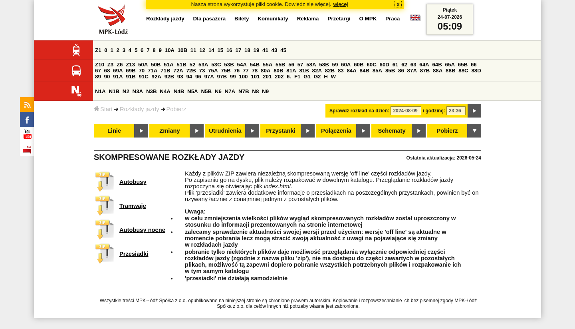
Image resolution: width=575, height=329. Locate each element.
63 (413, 65)
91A (118, 77)
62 (404, 65)
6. (289, 77)
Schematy (391, 131)
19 (257, 50)
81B (304, 71)
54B (255, 65)
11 (193, 50)
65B (463, 65)
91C (143, 77)
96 (198, 77)
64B (437, 65)
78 (255, 71)
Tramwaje (132, 206)
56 (291, 65)
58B (324, 65)
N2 (126, 91)
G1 (307, 77)
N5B (206, 91)
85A (377, 71)
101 (255, 77)
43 (275, 50)
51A (168, 65)
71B (165, 71)
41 (265, 50)
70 (142, 71)
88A (437, 71)
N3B (151, 91)
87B (425, 71)
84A (351, 71)
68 (107, 71)
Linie (114, 131)
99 (233, 77)
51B (181, 65)
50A (143, 65)
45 (283, 50)
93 (180, 77)
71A (152, 71)
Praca (392, 19)
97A (209, 77)
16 (229, 50)
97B (222, 77)
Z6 (120, 65)
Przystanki (280, 131)
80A (265, 71)
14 (211, 50)
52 (193, 65)
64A (424, 65)
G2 (317, 77)
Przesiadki (134, 254)
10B (182, 50)
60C (371, 65)
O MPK (368, 19)
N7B (243, 91)
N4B (179, 91)
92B (169, 77)
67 (98, 71)
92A (156, 77)
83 (341, 71)
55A (267, 65)
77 (246, 71)
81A (291, 71)
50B (156, 65)
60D (384, 65)
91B (130, 77)
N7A (230, 91)
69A (118, 71)
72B (191, 71)
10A (169, 50)
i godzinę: (434, 111)
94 (189, 77)
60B (358, 65)
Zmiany (169, 131)
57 (300, 65)
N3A (138, 91)
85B (390, 71)
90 (107, 77)
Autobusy (133, 182)
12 (202, 50)
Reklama (308, 19)
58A (311, 65)
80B (278, 71)
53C (216, 65)
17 (238, 50)
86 (401, 71)
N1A (100, 91)
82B (330, 71)
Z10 (99, 65)
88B (450, 71)
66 (474, 65)
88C (463, 71)
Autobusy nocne (142, 230)
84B (364, 71)
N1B (114, 91)
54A (242, 65)
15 (220, 50)
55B (280, 65)
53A (203, 65)
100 (243, 77)
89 (98, 77)
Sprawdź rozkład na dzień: (359, 111)
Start (103, 109)
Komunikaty (273, 19)
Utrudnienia (225, 131)
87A (412, 71)
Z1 (98, 50)
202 (279, 77)
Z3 (110, 65)
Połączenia (336, 131)
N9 (265, 91)
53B (229, 65)
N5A (192, 91)
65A (450, 65)
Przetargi (338, 19)
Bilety (241, 19)
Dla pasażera (209, 19)
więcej (340, 4)
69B (130, 71)
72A (178, 71)
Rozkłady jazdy (139, 109)
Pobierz (176, 109)
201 (267, 77)
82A (317, 71)
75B (225, 71)
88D (476, 71)
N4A (165, 91)
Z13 (130, 65)
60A (346, 65)
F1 (297, 77)
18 (247, 50)
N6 (218, 91)
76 (237, 71)
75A (213, 71)
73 (202, 71)
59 (335, 65)
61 (396, 65)
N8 (255, 91)
